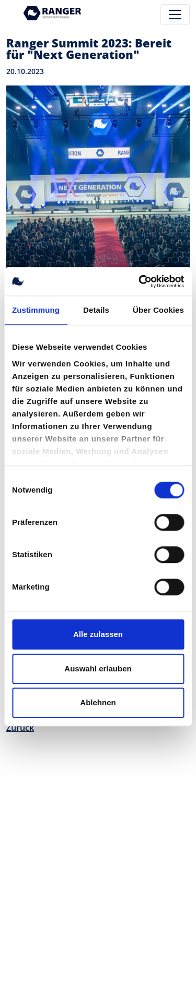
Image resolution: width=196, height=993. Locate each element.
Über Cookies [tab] (158, 309)
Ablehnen (98, 702)
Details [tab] (96, 309)
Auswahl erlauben (97, 668)
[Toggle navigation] (175, 14)
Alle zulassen (98, 634)
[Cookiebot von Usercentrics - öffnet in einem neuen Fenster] (139, 281)
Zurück (20, 727)
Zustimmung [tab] (36, 309)
